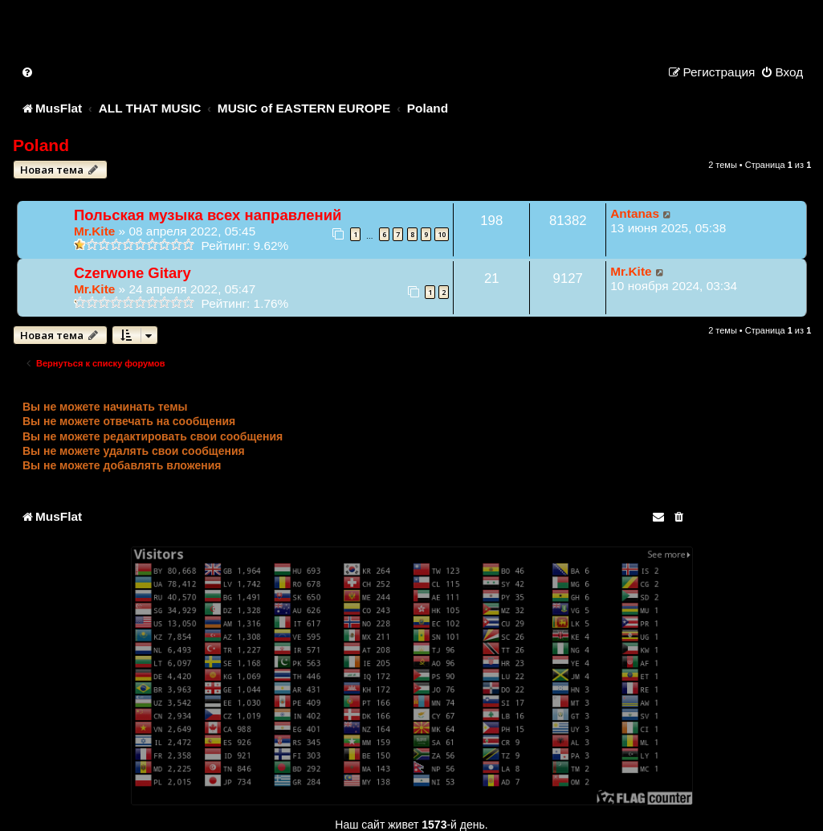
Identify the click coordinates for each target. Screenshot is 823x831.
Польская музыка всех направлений (207, 215)
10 (442, 234)
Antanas (634, 213)
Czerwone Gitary (132, 272)
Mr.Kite (94, 231)
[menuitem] (28, 72)
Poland (41, 145)
